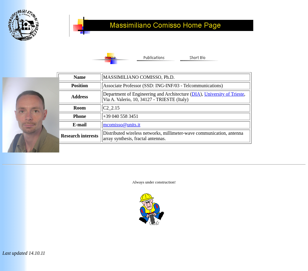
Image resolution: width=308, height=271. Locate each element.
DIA (196, 94)
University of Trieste (224, 94)
